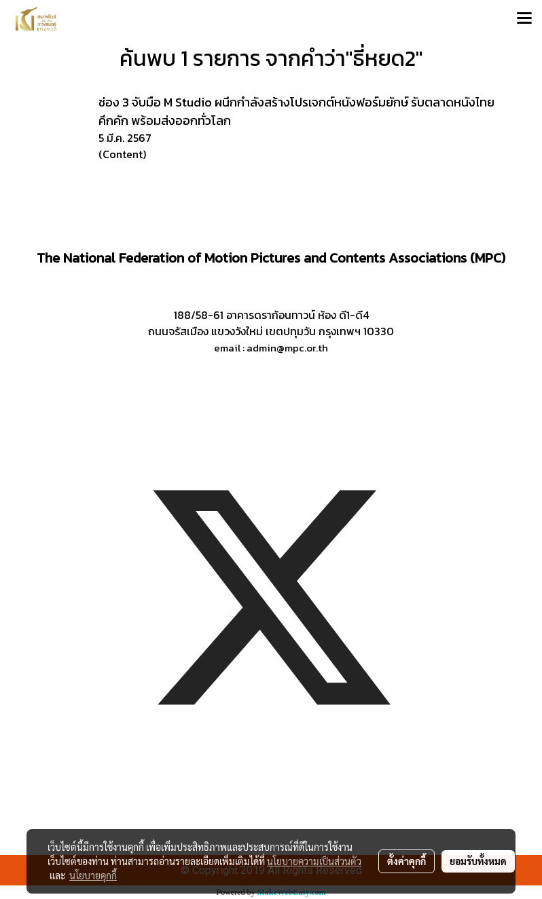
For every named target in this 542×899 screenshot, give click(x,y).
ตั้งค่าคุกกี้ (406, 861)
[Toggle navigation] (524, 19)
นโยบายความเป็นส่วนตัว (314, 861)
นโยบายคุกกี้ (93, 875)
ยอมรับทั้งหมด (478, 861)
